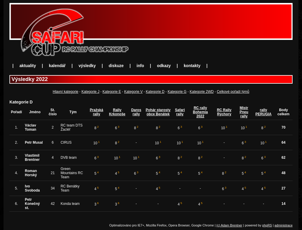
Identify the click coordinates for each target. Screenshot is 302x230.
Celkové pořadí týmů (233, 92)
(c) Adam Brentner (229, 225)
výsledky (87, 66)
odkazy (164, 66)
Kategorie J (90, 92)
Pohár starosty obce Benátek (158, 112)
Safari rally (180, 112)
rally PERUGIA (263, 112)
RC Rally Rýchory (224, 112)
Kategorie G (177, 92)
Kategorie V (133, 92)
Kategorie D (155, 92)
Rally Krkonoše (117, 112)
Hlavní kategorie (65, 92)
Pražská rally (96, 112)
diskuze (116, 66)
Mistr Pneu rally (243, 112)
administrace (284, 225)
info (140, 66)
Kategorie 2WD (202, 92)
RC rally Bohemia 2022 (200, 112)
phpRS (267, 225)
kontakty (192, 66)
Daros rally (136, 112)
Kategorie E (112, 92)
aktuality (27, 66)
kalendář (57, 66)
